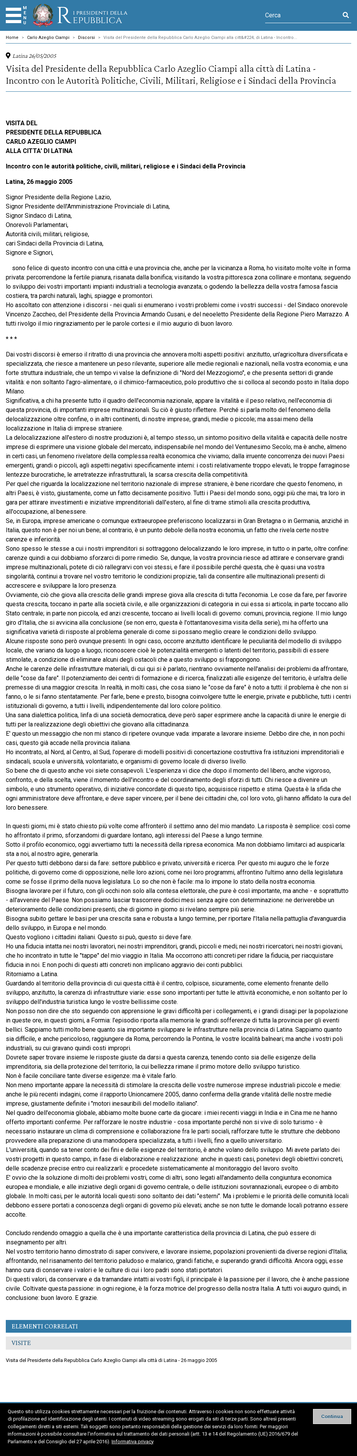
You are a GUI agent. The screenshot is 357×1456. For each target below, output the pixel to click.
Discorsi (86, 37)
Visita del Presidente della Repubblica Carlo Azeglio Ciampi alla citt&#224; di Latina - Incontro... (200, 37)
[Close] (332, 1416)
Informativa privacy (133, 1441)
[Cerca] (302, 15)
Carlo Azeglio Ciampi (48, 37)
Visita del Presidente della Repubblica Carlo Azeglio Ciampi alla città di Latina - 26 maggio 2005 (111, 1360)
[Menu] (13, 15)
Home (12, 37)
